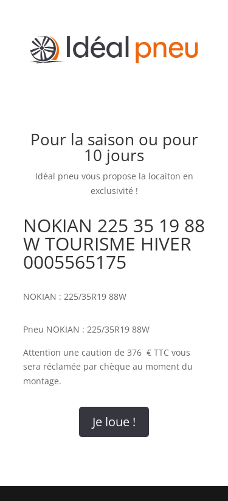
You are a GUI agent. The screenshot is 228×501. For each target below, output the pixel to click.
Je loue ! (114, 421)
